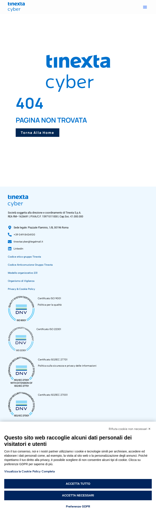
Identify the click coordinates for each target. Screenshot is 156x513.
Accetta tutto (78, 483)
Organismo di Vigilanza (21, 280)
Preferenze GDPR (78, 506)
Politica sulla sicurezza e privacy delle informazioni (67, 365)
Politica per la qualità (49, 304)
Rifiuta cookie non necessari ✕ (130, 429)
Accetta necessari (78, 495)
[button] (145, 7)
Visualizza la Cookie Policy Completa (29, 471)
